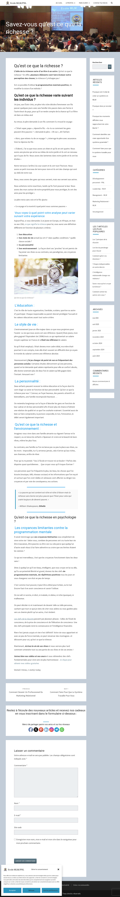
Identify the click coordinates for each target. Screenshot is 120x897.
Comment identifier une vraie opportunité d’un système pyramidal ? (101, 138)
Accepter (12, 890)
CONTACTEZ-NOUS (100, 3)
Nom (17, 803)
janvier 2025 (97, 331)
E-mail (17, 815)
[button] (58, 869)
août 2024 (96, 356)
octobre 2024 (97, 343)
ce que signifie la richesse (36, 224)
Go (110, 67)
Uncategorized (98, 212)
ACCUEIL (59, 3)
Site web (17, 827)
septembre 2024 (98, 349)
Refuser (31, 890)
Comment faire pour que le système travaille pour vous (66, 692)
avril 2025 (96, 324)
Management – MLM (100, 195)
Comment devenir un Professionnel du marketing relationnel (26, 692)
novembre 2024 (98, 337)
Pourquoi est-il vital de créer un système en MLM (101, 96)
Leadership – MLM (99, 189)
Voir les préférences (50, 890)
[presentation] (31, 852)
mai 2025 (96, 318)
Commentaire (20, 765)
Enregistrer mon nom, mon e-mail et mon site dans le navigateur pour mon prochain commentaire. (46, 841)
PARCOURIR (83, 3)
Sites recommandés (81, 885)
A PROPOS (69, 3)
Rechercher (97, 62)
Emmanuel (30, 38)
